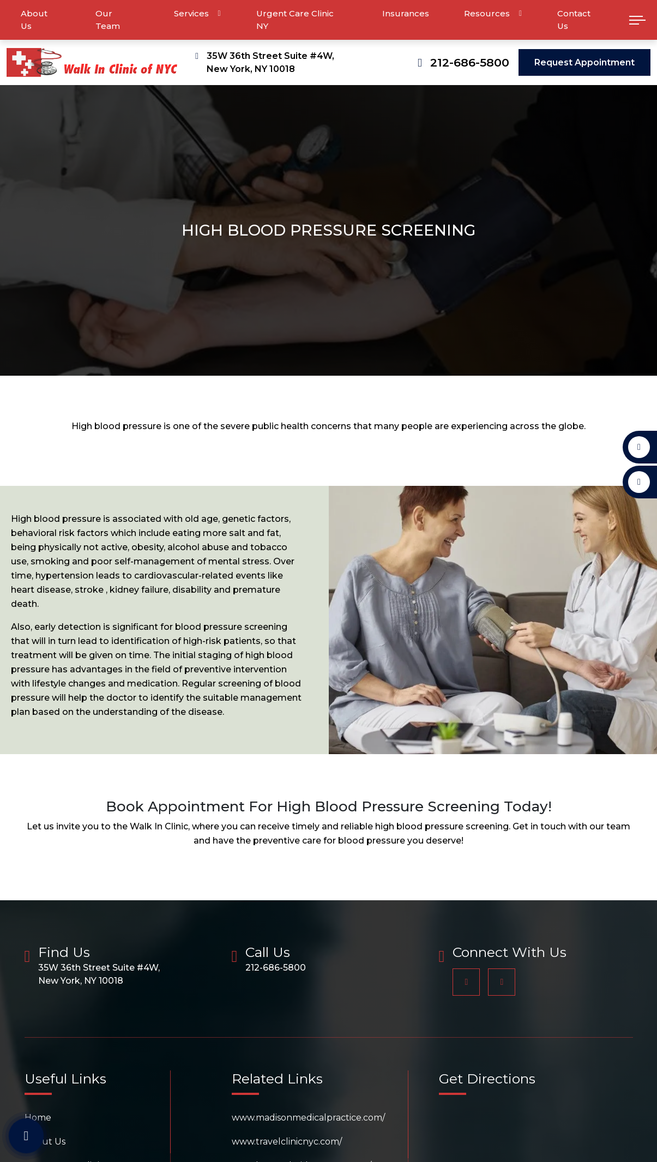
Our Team (107, 19)
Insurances (405, 13)
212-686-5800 (469, 62)
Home (38, 1117)
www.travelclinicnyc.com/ (287, 1141)
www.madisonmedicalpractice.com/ (308, 1117)
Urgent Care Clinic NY (295, 19)
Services (191, 13)
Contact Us (573, 19)
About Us (34, 19)
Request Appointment (584, 62)
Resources (487, 13)
